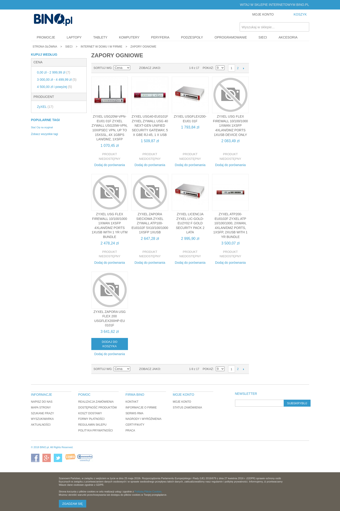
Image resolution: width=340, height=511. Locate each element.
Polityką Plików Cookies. (148, 491)
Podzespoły (192, 37)
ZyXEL (45, 107)
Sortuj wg (103, 68)
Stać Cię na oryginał (42, 127)
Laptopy (74, 37)
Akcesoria (288, 37)
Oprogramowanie (231, 37)
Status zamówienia (187, 407)
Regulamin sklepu (92, 424)
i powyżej (54, 87)
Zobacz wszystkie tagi (44, 134)
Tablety (100, 37)
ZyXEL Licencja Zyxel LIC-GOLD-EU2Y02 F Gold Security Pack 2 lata (190, 223)
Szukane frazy (42, 413)
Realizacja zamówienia (96, 401)
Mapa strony (41, 407)
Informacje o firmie (141, 407)
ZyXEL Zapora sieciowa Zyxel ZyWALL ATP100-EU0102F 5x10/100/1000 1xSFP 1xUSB (150, 223)
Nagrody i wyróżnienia (144, 419)
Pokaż (208, 68)
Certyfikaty (135, 424)
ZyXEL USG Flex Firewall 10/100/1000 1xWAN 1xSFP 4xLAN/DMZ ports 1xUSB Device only (230, 125)
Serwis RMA (134, 413)
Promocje (46, 37)
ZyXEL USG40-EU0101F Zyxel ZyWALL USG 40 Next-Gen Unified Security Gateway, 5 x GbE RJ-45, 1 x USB (150, 125)
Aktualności (41, 424)
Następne (244, 68)
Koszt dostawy (90, 413)
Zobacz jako (149, 68)
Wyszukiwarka (42, 419)
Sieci (262, 37)
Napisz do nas (42, 401)
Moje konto (182, 401)
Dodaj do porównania (109, 165)
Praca (130, 430)
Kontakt (132, 401)
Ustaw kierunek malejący (134, 67)
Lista (173, 67)
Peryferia (160, 37)
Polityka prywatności (95, 430)
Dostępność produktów (97, 407)
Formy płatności (91, 419)
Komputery (129, 37)
